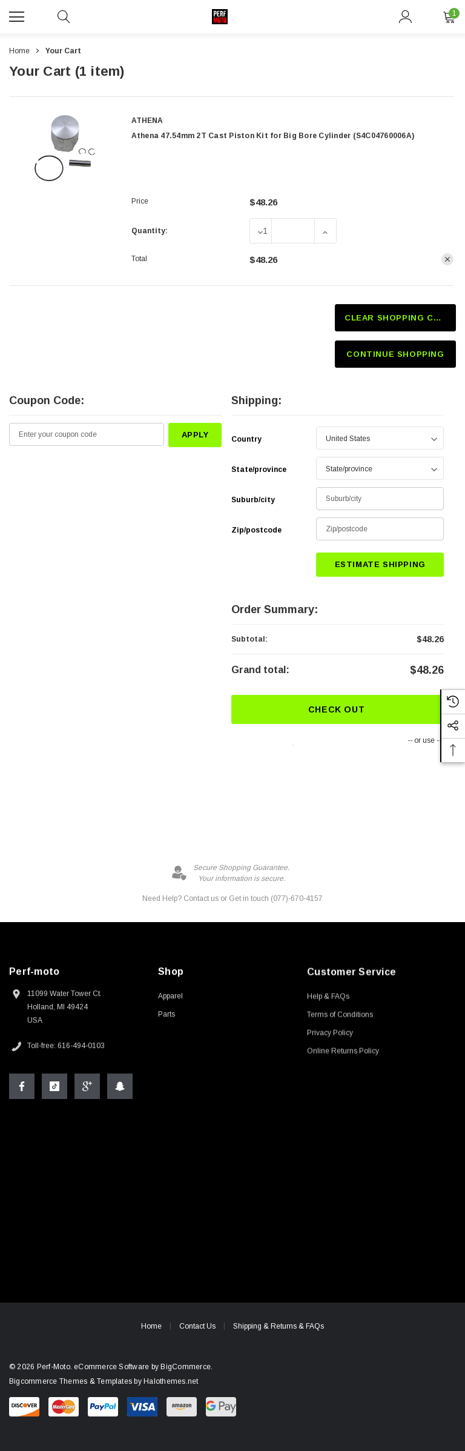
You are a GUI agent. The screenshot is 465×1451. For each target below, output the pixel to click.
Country (246, 439)
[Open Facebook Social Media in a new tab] (22, 1087)
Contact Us (197, 1327)
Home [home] (151, 1327)
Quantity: (149, 231)
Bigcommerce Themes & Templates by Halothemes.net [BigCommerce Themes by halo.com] (97, 1381)
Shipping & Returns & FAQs (278, 1328)
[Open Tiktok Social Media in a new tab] (54, 1087)
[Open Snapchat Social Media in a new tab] (120, 1087)
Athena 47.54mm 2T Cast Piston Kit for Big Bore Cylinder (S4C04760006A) (273, 135)
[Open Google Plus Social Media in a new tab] (87, 1087)
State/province (258, 469)
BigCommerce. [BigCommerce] (180, 1367)
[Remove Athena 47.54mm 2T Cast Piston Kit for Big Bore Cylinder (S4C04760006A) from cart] (447, 259)
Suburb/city (253, 500)
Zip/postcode (256, 530)
